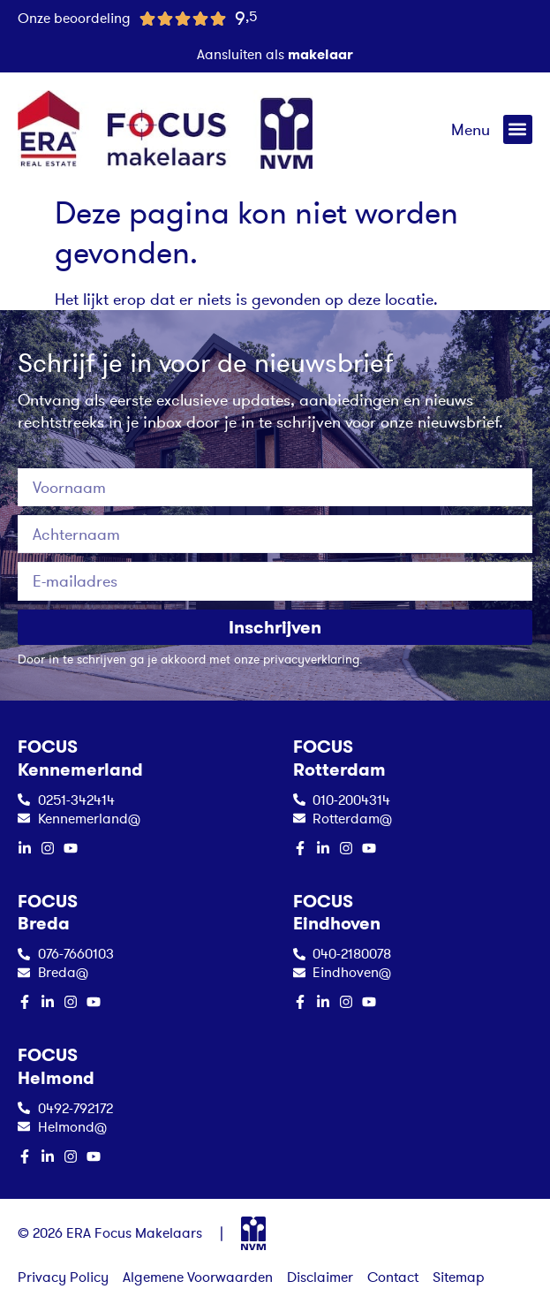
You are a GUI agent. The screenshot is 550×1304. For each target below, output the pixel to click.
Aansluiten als (275, 54)
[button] (517, 129)
